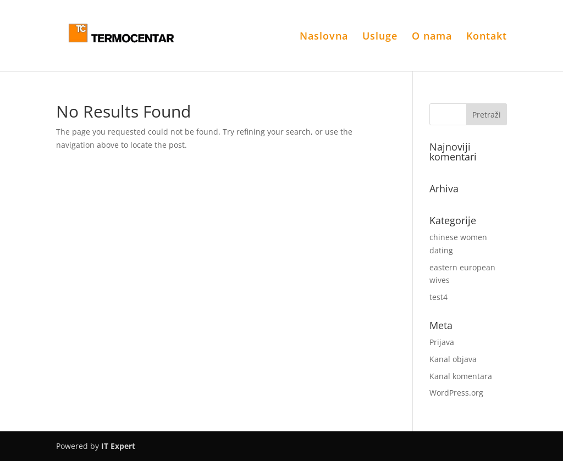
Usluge (380, 37)
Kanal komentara (460, 376)
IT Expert (118, 446)
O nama (432, 37)
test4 (438, 297)
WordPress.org (456, 392)
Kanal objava (453, 359)
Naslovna (324, 37)
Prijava (441, 342)
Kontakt (486, 37)
